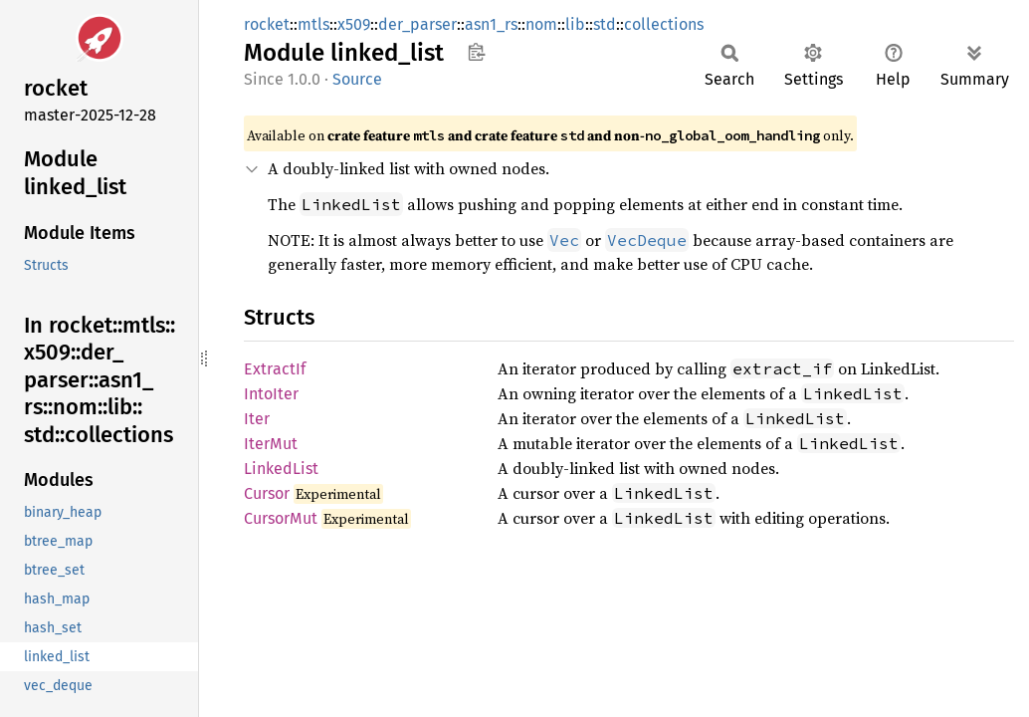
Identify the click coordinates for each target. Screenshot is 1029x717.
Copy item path (476, 52)
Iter (257, 418)
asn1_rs (491, 24)
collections (664, 24)
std (604, 24)
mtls (313, 24)
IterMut (271, 443)
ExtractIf (275, 368)
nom (541, 24)
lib (575, 24)
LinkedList (281, 468)
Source (357, 79)
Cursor (267, 493)
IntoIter (271, 393)
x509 (353, 24)
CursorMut (280, 518)
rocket (267, 24)
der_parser (417, 24)
